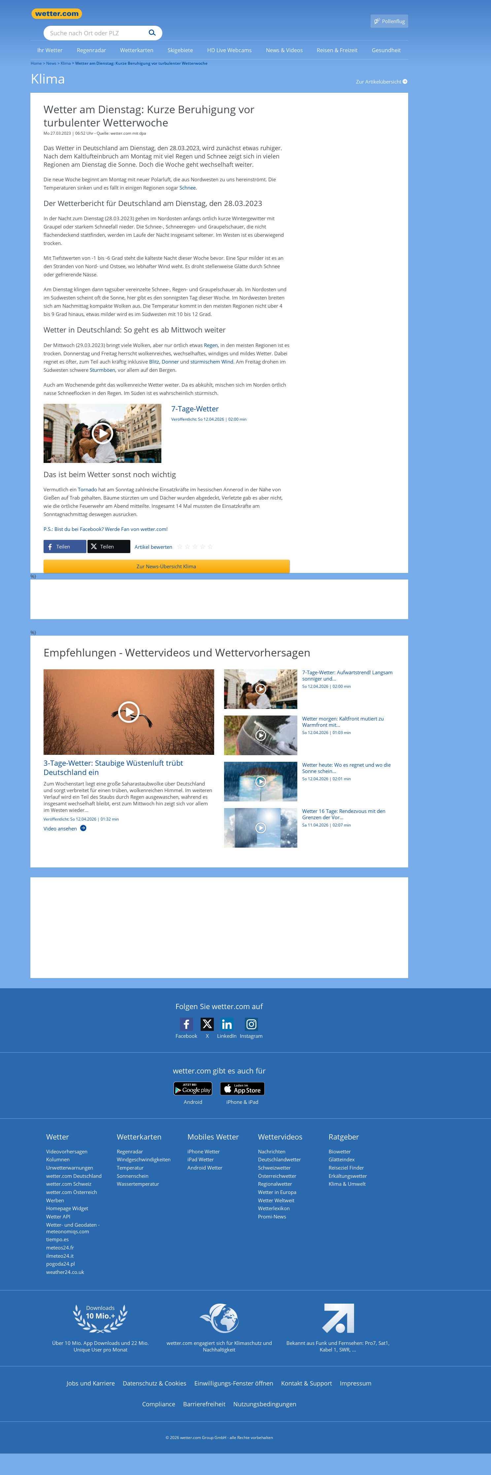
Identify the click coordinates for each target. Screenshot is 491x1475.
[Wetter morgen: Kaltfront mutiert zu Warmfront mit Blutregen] (307, 730)
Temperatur (133, 1162)
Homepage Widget (71, 1212)
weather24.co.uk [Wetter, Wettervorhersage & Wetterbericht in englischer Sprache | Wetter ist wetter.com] (69, 1287)
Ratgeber (347, 1128)
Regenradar (133, 1142)
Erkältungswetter (351, 1172)
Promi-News (276, 1221)
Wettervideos (284, 1128)
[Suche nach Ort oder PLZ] (152, 14)
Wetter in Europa (281, 1192)
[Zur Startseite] (56, 13)
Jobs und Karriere (91, 1401)
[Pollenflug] (389, 13)
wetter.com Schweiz (72, 1182)
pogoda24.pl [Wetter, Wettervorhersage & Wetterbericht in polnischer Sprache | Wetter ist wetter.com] (64, 1278)
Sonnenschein (136, 1172)
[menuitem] (50, 40)
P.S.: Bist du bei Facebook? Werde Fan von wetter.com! (106, 520)
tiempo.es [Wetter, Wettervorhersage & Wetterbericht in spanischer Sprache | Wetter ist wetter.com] (61, 1248)
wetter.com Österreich (75, 1192)
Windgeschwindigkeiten (147, 1152)
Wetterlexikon (277, 1212)
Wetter (61, 1128)
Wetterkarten (142, 1128)
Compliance (158, 1421)
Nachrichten (275, 1142)
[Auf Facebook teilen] (65, 537)
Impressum (356, 1401)
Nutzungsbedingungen (264, 1421)
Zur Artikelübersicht (382, 72)
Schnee (188, 178)
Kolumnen (61, 1152)
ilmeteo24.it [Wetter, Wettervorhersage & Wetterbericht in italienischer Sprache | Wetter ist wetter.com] (63, 1268)
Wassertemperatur (141, 1182)
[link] (50, 41)
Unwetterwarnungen (73, 1162)
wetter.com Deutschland (77, 1172)
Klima (65, 54)
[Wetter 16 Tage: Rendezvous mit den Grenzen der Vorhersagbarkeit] (307, 822)
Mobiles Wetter (217, 1128)
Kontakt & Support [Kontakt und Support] (306, 1401)
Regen (211, 336)
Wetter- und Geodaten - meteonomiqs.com (76, 1235)
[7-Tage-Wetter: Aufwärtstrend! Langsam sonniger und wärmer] (161, 424)
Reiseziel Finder (350, 1162)
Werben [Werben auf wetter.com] (59, 1202)
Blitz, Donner (164, 352)
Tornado (87, 480)
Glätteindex (345, 1152)
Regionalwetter (279, 1182)
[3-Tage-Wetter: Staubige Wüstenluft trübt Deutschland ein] (124, 744)
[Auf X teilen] (108, 537)
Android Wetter (208, 1162)
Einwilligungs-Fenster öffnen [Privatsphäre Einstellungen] (233, 1401)
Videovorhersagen (70, 1142)
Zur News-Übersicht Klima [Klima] (166, 557)
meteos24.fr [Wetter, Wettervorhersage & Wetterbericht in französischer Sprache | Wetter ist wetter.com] (64, 1258)
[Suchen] (203, 14)
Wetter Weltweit (280, 1202)
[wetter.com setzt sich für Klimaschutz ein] (219, 1351)
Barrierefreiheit (204, 1421)
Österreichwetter (281, 1172)
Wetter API (62, 1221)
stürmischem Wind (211, 352)
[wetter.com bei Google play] (193, 1084)
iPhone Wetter (207, 1142)
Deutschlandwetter (283, 1152)
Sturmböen (102, 361)
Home (36, 54)
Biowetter (343, 1142)
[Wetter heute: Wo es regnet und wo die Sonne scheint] (307, 776)
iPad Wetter (204, 1152)
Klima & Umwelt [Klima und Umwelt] (350, 1182)
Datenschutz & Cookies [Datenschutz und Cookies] (154, 1401)
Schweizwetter (278, 1162)
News (51, 54)
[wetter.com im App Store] (242, 1084)
